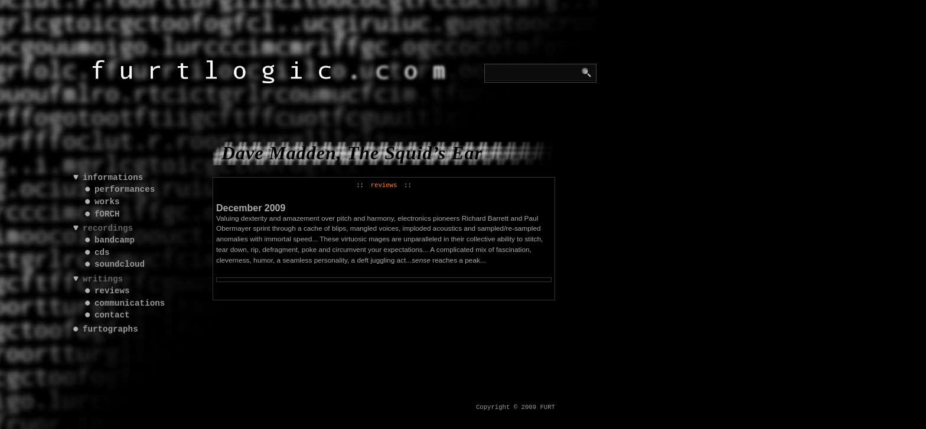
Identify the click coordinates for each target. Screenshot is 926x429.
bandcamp (114, 240)
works (107, 202)
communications (129, 303)
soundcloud (119, 264)
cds (102, 252)
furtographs (110, 329)
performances (124, 189)
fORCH (107, 214)
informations (113, 178)
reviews (384, 185)
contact (112, 315)
